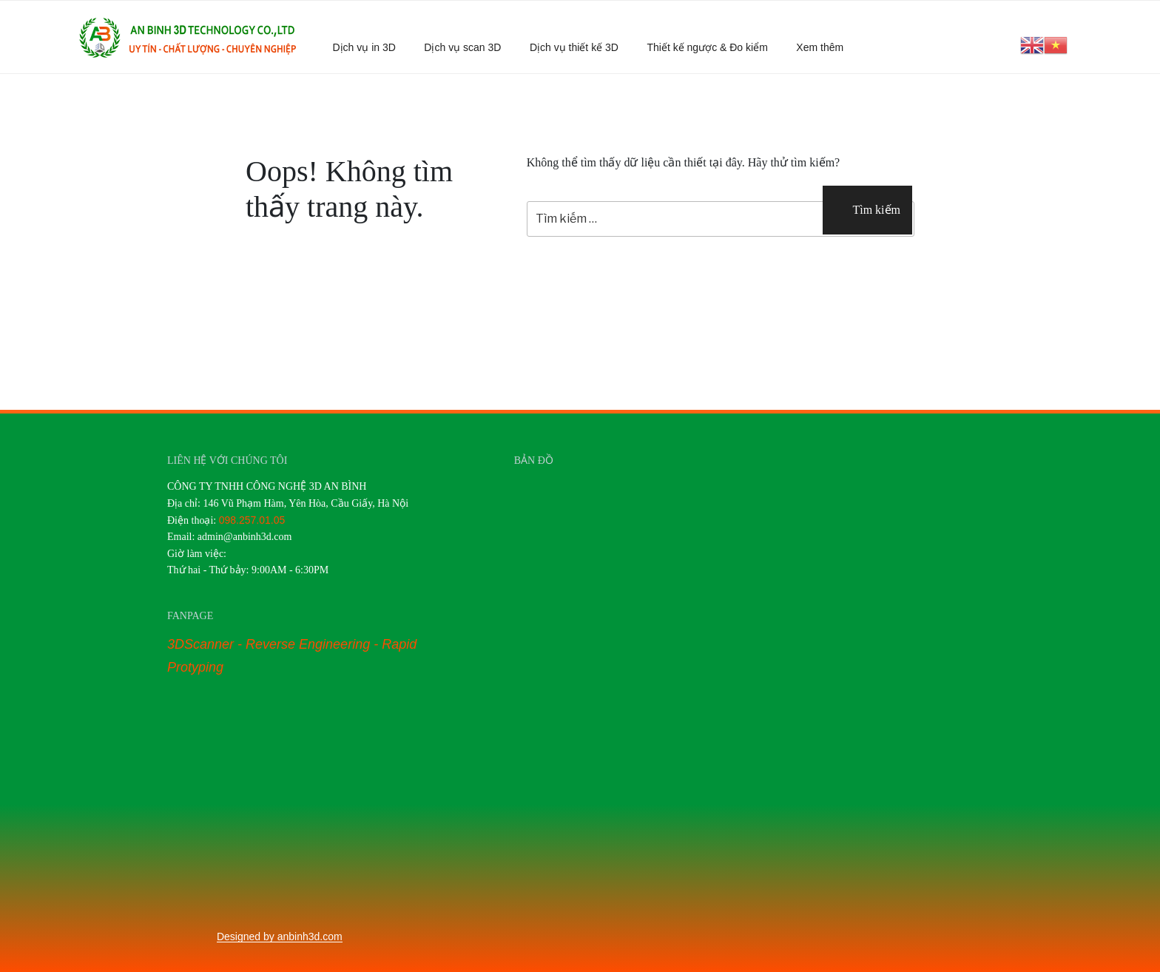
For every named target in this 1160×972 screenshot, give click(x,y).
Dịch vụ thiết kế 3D (574, 47)
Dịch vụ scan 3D (462, 47)
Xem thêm (826, 47)
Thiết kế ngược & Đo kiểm (707, 47)
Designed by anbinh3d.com (280, 936)
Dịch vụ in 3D (364, 47)
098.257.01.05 (252, 520)
